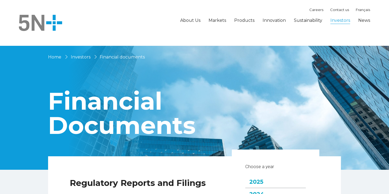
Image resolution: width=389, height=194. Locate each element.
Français (363, 10)
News (364, 20)
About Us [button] (190, 20)
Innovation (274, 20)
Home (54, 57)
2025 (260, 188)
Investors (80, 57)
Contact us (339, 10)
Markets (217, 20)
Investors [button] (340, 20)
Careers (316, 10)
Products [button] (244, 20)
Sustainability (308, 20)
